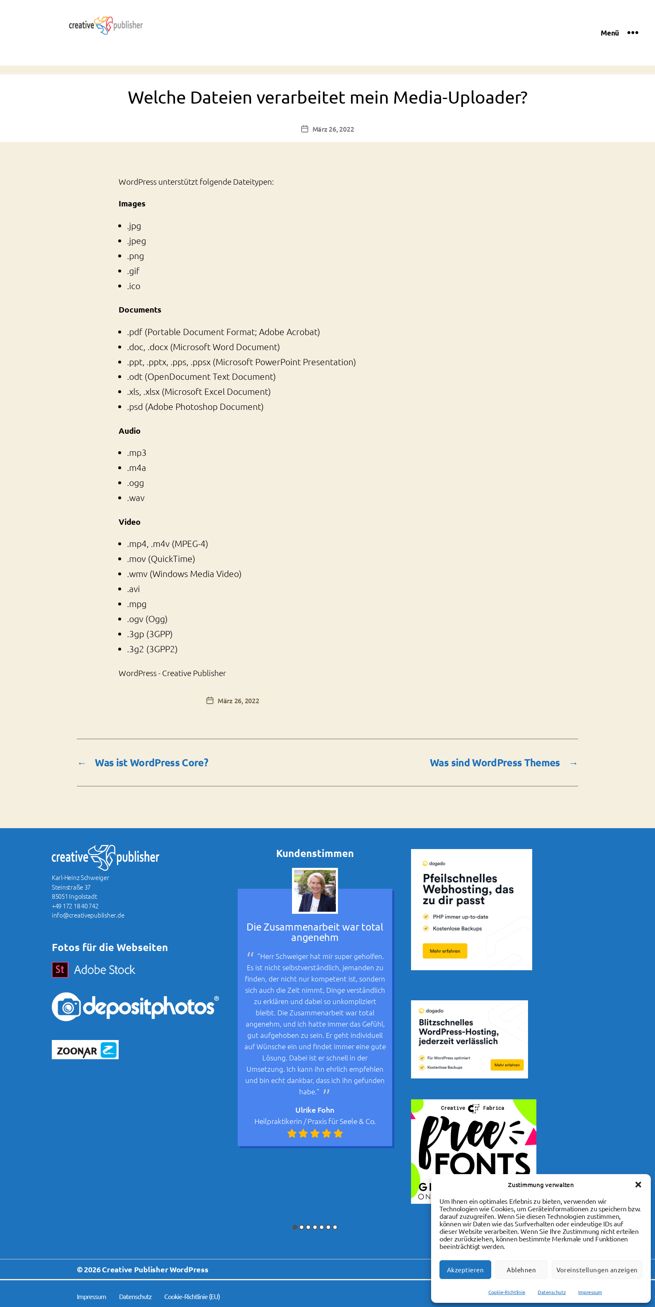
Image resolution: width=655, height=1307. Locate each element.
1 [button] (294, 1227)
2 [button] (301, 1227)
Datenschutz (552, 1292)
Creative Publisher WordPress (155, 1269)
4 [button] (314, 1227)
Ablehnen (521, 1270)
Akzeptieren (465, 1270)
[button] (638, 1184)
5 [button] (321, 1227)
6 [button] (328, 1227)
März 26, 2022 (333, 129)
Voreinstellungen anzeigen (597, 1270)
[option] (315, 1007)
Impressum (590, 1292)
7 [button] (335, 1227)
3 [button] (308, 1227)
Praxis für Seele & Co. (341, 1121)
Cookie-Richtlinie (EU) (192, 1296)
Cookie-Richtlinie (506, 1292)
